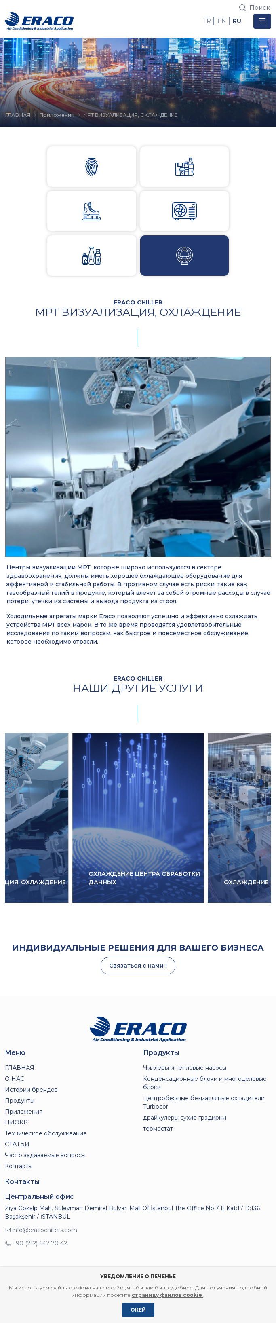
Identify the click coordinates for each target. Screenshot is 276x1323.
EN (221, 21)
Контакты (18, 1166)
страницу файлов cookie (167, 1295)
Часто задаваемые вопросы (45, 1155)
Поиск (254, 7)
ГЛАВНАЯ (17, 115)
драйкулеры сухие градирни (184, 1117)
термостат (158, 1128)
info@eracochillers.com (41, 1230)
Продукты (19, 1100)
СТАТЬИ (17, 1144)
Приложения (56, 115)
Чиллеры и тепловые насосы (184, 1068)
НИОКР (16, 1122)
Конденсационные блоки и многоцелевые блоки (205, 1083)
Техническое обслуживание (46, 1133)
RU (237, 21)
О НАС (14, 1078)
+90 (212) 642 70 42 (36, 1243)
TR (207, 21)
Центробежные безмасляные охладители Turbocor (204, 1102)
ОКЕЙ (138, 1310)
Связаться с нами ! (138, 965)
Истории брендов (31, 1089)
